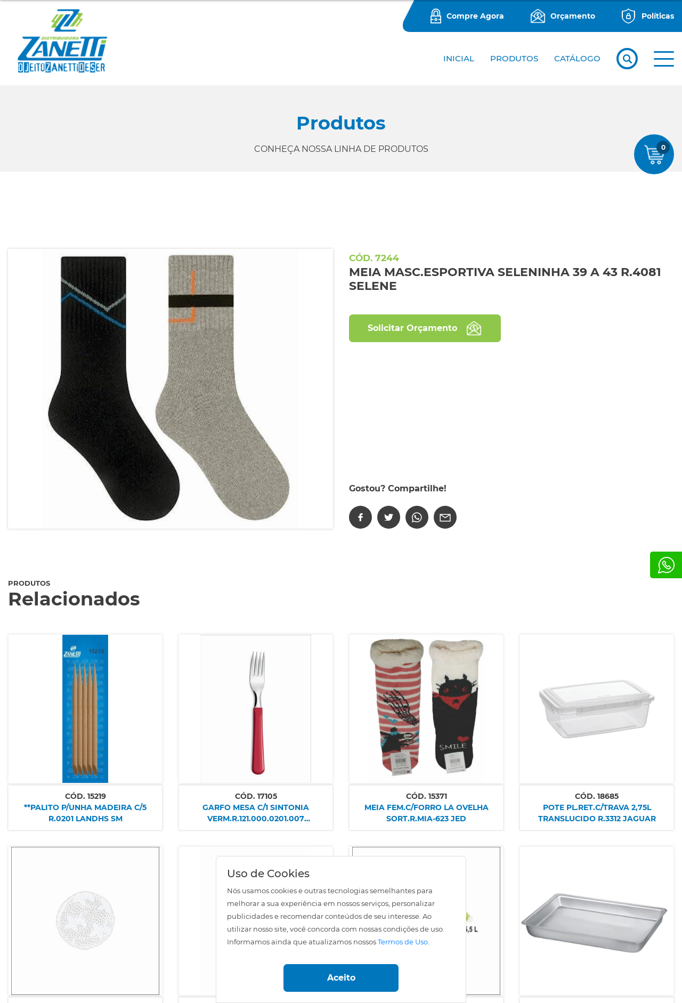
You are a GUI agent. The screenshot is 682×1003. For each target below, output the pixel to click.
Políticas (658, 16)
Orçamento (572, 16)
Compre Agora (475, 16)
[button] (664, 58)
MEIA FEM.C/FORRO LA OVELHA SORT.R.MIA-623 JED (426, 813)
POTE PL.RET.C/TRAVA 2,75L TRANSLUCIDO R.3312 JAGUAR (597, 813)
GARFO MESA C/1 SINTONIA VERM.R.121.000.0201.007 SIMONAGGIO (255, 813)
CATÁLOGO (577, 58)
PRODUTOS (514, 58)
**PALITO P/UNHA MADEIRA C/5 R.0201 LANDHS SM (85, 813)
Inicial (458, 58)
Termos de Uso (403, 942)
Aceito (341, 978)
